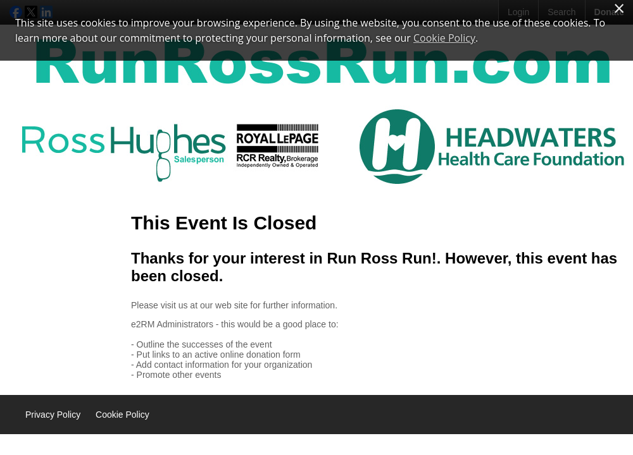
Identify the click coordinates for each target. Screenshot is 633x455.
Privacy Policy (52, 415)
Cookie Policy (122, 415)
